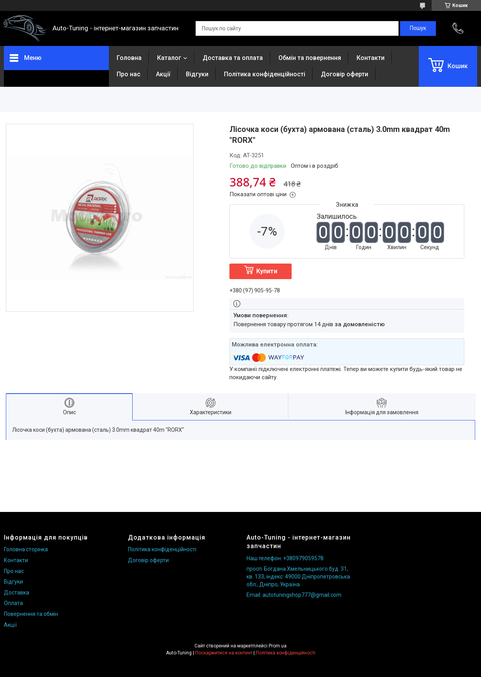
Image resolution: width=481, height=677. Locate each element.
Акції (163, 74)
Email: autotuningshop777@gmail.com (294, 595)
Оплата (13, 603)
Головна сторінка (26, 549)
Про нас (128, 74)
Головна (129, 58)
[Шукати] (418, 28)
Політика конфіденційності (264, 74)
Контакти (371, 58)
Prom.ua (278, 646)
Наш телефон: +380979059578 (285, 558)
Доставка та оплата (233, 58)
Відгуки (197, 74)
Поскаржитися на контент (223, 653)
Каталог (169, 58)
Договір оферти (344, 74)
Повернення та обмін (31, 614)
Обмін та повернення (309, 58)
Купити (266, 271)
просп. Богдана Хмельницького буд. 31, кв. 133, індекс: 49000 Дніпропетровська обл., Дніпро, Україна (298, 576)
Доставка (16, 592)
